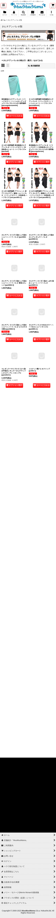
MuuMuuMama (28, 911)
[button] (3, 6)
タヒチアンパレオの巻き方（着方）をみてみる (23, 60)
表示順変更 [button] (34, 66)
